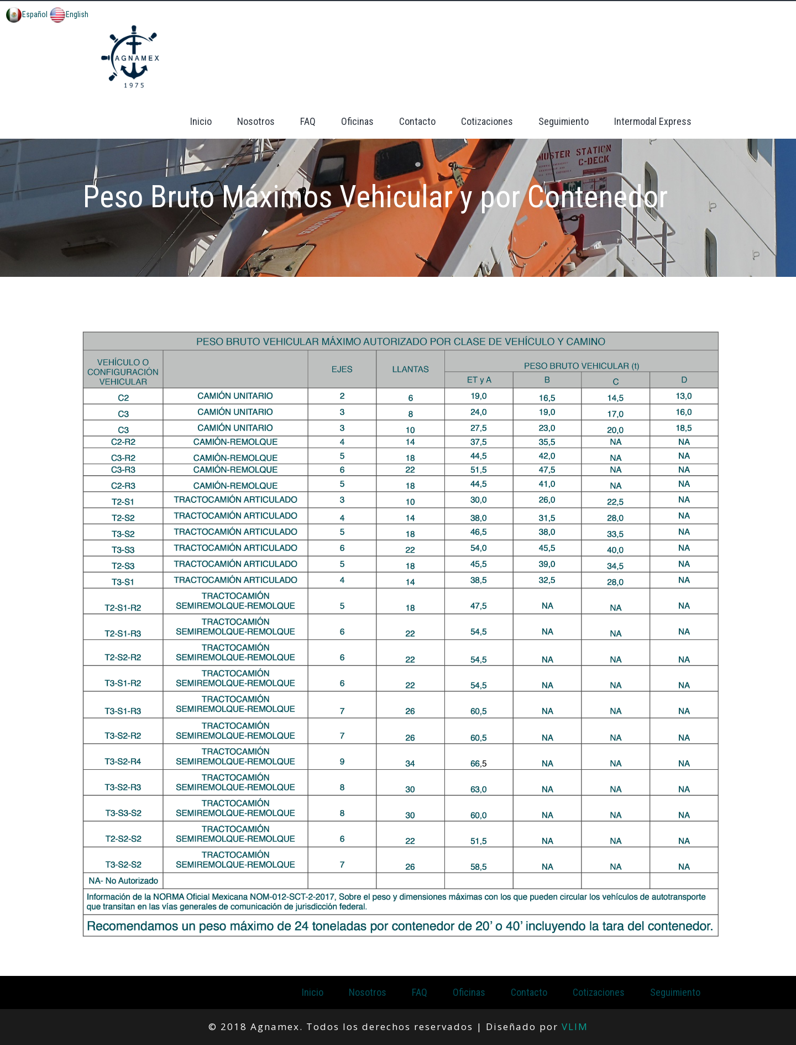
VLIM (575, 1026)
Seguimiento (563, 121)
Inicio (201, 121)
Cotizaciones (487, 121)
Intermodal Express (653, 121)
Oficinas (357, 121)
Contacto (417, 121)
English (68, 14)
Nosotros (256, 121)
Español (27, 14)
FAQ (308, 121)
